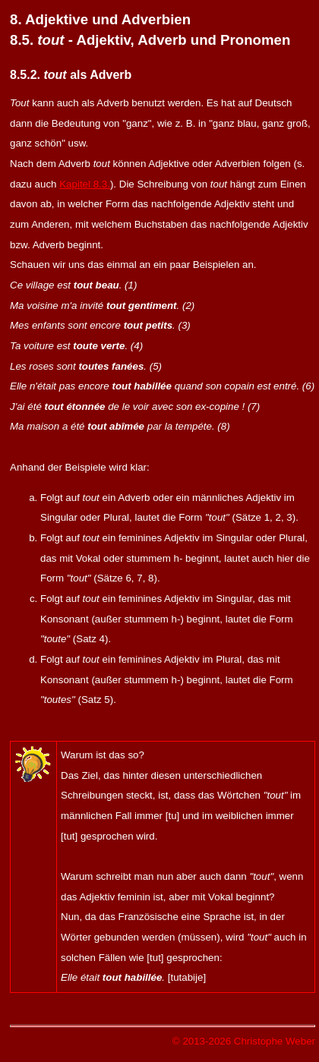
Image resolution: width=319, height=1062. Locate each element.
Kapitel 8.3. (84, 184)
